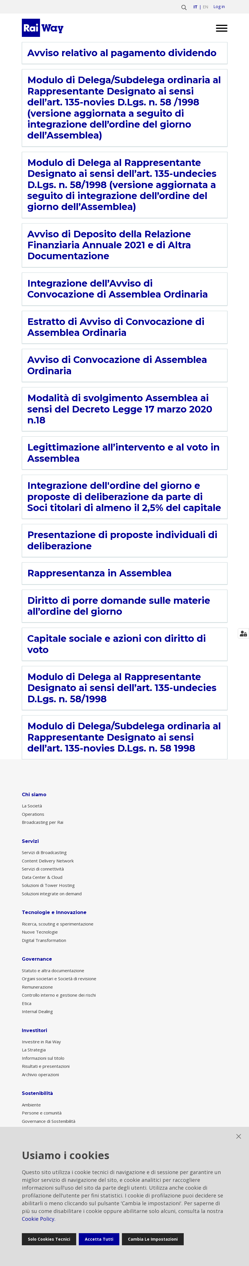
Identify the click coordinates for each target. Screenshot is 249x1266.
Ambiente (31, 1105)
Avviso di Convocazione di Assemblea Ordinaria (117, 365)
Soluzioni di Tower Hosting (48, 885)
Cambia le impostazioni (153, 1239)
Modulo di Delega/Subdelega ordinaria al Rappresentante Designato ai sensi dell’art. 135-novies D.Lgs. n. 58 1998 (124, 737)
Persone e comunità (42, 1113)
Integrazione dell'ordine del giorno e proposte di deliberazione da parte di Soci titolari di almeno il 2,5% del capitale (124, 496)
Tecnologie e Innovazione (54, 912)
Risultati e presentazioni (46, 1066)
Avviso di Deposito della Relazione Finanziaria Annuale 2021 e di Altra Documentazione (109, 245)
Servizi (30, 841)
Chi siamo (34, 794)
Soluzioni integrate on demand (52, 893)
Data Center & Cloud (42, 877)
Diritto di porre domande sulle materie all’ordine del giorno (118, 606)
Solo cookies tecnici (49, 1239)
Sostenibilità (37, 1093)
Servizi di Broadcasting (44, 852)
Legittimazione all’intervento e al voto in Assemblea (123, 453)
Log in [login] (219, 6)
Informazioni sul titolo (43, 1058)
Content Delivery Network (48, 861)
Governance (37, 959)
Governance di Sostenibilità (48, 1121)
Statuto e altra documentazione (53, 970)
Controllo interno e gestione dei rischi (59, 995)
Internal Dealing (37, 1011)
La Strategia (34, 1050)
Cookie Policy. (38, 1218)
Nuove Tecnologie (40, 932)
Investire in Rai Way (41, 1041)
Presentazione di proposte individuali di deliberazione (122, 540)
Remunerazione (37, 987)
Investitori (34, 1030)
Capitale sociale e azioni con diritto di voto (116, 644)
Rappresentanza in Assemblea (99, 573)
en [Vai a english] (205, 7)
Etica (26, 1003)
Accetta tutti (99, 1239)
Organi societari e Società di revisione (59, 978)
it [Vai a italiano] (196, 7)
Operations (33, 814)
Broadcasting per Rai (42, 822)
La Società (32, 806)
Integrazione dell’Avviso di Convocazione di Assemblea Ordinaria (117, 289)
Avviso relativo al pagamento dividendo (122, 53)
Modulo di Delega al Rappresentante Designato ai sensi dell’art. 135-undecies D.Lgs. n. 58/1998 (122, 688)
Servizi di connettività (43, 869)
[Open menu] (219, 27)
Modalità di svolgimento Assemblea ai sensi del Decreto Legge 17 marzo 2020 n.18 (119, 409)
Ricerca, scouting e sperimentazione (57, 924)
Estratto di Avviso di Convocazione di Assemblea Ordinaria (115, 327)
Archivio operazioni (40, 1074)
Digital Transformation (44, 940)
